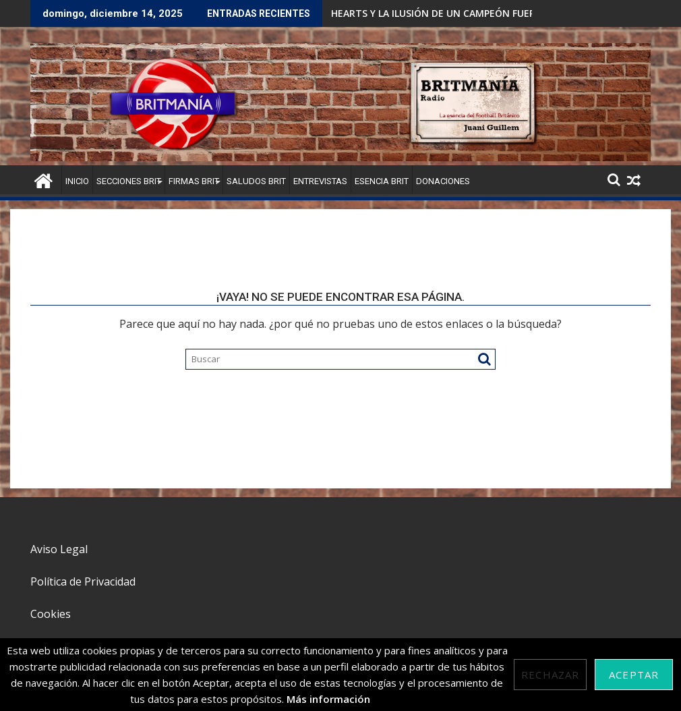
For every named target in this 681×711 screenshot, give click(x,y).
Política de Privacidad (83, 581)
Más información (328, 699)
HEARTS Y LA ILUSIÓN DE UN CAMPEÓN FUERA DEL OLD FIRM (469, 13)
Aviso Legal (59, 549)
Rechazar (550, 674)
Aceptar (634, 674)
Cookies (50, 613)
